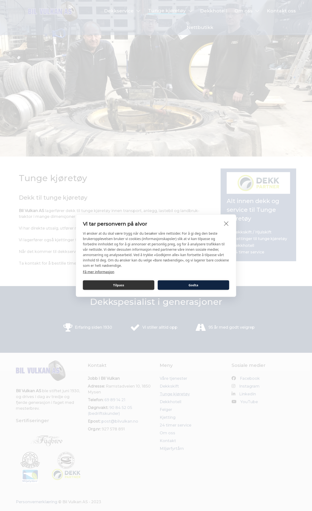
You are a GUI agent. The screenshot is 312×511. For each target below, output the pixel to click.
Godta (193, 285)
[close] (226, 223)
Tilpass (118, 285)
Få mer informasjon (98, 271)
